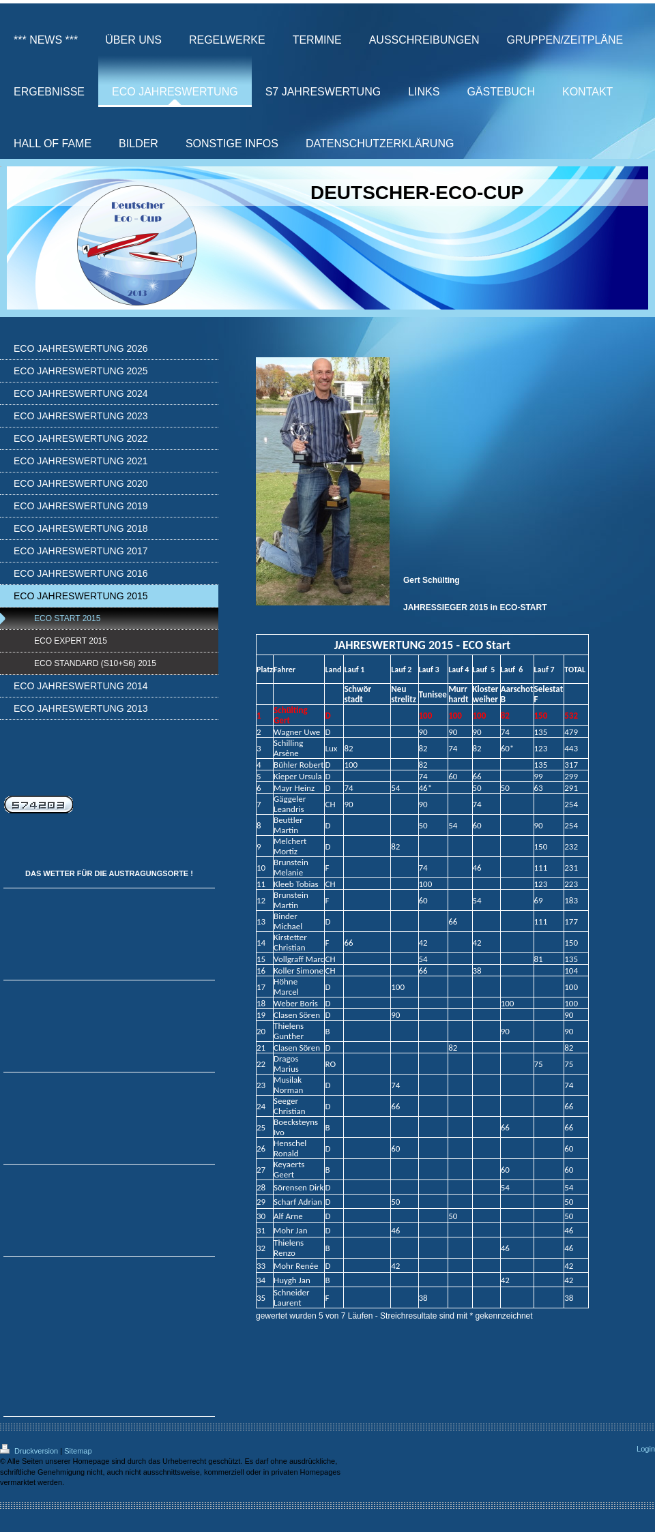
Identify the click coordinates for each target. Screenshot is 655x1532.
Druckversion (30, 1451)
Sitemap (77, 1451)
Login (646, 1449)
